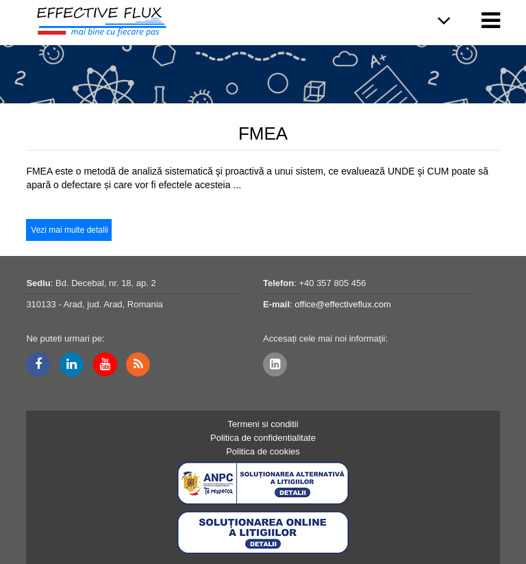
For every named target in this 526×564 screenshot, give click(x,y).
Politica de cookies (263, 451)
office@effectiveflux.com (343, 304)
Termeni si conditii (262, 424)
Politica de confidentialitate (263, 438)
